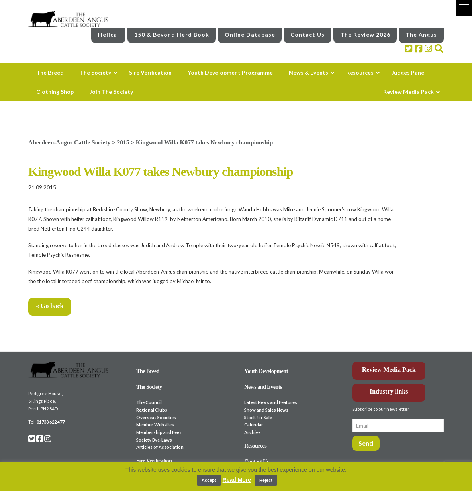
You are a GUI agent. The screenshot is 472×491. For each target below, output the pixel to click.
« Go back (49, 305)
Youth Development (266, 371)
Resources (255, 446)
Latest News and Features (270, 402)
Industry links (389, 391)
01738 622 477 (51, 421)
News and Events (263, 387)
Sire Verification (154, 461)
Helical (108, 34)
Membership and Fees (159, 432)
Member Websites (155, 424)
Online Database (250, 34)
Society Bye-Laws (154, 439)
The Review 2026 (365, 34)
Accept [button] (209, 480)
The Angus (421, 34)
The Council (149, 402)
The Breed (147, 371)
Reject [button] (265, 480)
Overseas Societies (156, 417)
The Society (149, 387)
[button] (464, 8)
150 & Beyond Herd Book (171, 34)
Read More (237, 480)
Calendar (253, 424)
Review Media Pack (389, 369)
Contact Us (307, 34)
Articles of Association (160, 447)
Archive (252, 432)
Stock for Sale (258, 417)
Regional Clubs (151, 409)
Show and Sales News (266, 409)
